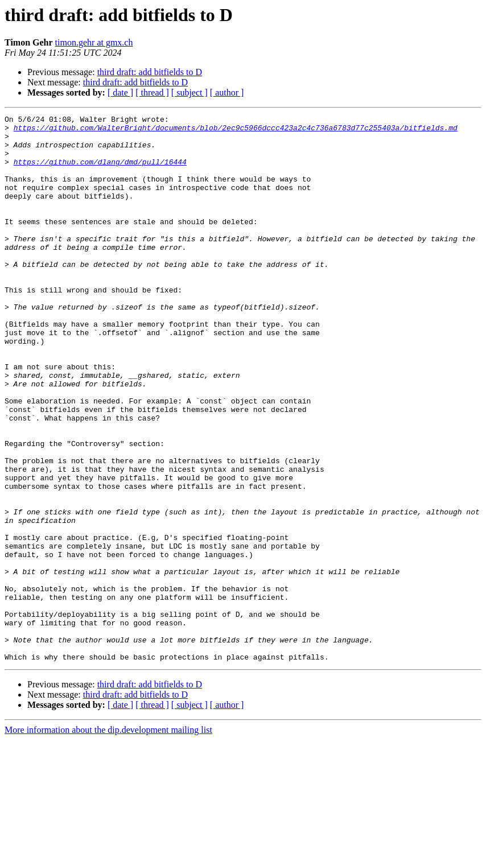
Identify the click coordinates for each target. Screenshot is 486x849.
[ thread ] (152, 92)
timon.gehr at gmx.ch (94, 42)
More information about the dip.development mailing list (108, 839)
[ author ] (227, 92)
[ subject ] (189, 92)
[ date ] (120, 92)
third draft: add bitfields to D (149, 72)
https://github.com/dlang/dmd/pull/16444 (100, 172)
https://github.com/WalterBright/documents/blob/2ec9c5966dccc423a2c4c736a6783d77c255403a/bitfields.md (236, 131)
